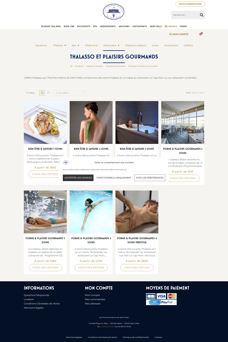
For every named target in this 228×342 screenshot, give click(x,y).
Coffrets (188, 45)
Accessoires (171, 45)
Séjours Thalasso (51, 26)
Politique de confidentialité (136, 337)
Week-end (69, 26)
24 (197, 93)
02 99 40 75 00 (106, 326)
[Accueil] (71, 66)
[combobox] (184, 15)
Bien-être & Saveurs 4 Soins (91, 148)
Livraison (29, 299)
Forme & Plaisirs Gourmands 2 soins (182, 151)
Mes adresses (92, 303)
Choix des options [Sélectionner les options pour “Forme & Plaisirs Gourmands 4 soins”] (91, 267)
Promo (183, 26)
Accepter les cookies (78, 177)
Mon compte (92, 295)
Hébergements (108, 26)
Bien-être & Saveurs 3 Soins (45, 148)
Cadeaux (171, 26)
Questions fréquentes (36, 295)
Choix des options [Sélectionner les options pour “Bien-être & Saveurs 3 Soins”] (45, 174)
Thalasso (59, 45)
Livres (155, 45)
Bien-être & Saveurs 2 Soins (137, 148)
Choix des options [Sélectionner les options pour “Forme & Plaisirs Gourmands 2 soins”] (183, 178)
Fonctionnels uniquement (114, 177)
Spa (95, 26)
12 (193, 93)
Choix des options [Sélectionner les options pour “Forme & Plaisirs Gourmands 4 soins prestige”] (137, 267)
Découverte (83, 26)
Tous (201, 93)
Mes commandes (95, 299)
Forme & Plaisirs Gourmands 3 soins (45, 240)
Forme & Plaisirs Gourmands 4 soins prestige (137, 240)
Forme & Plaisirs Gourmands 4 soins (91, 240)
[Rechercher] (201, 15)
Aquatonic (124, 26)
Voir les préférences (150, 177)
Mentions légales (34, 307)
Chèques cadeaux (135, 45)
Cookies (158, 337)
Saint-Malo (156, 26)
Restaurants (140, 26)
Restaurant (111, 45)
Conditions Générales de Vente (42, 303)
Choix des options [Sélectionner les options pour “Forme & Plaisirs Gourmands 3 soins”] (45, 267)
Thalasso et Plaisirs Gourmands (142, 66)
